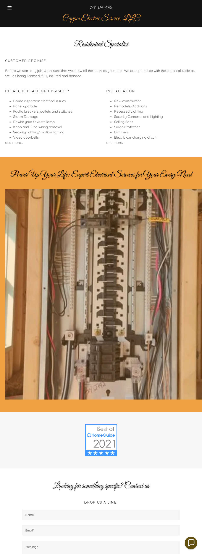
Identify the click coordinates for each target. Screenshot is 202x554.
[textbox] (101, 515)
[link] (101, 19)
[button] (19, 7)
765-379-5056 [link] (101, 8)
